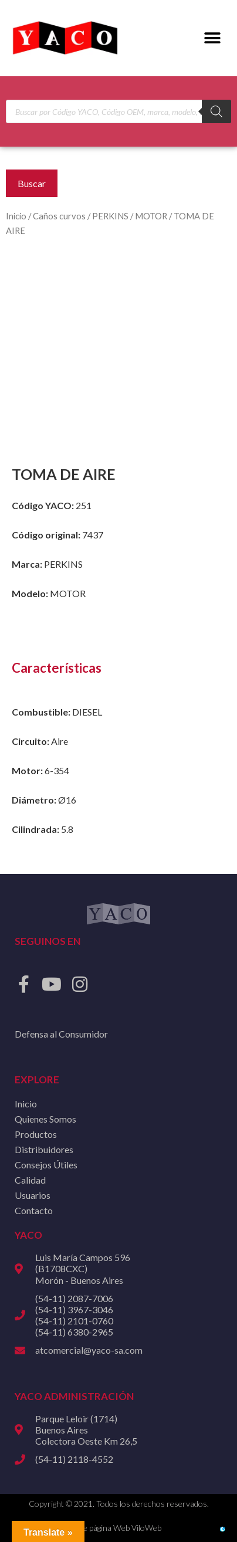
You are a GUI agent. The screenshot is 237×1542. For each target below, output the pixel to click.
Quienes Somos (45, 1118)
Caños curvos (59, 216)
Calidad (30, 1179)
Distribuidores (44, 1149)
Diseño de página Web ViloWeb (106, 1528)
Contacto (34, 1210)
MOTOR (151, 216)
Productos (36, 1134)
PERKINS (110, 216)
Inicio (16, 216)
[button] (212, 38)
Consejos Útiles (46, 1164)
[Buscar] (216, 111)
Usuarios (32, 1195)
